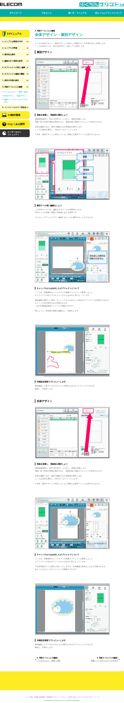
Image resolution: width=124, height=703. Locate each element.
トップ (27, 697)
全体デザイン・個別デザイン (16, 105)
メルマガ (80, 697)
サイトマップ (95, 697)
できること (46, 13)
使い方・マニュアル (77, 13)
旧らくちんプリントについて (108, 13)
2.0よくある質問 (13, 134)
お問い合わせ (72, 697)
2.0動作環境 (11, 124)
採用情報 (42, 697)
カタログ (87, 697)
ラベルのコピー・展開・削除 (48, 661)
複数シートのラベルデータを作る (104, 661)
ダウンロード (15, 13)
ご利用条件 (49, 697)
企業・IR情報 (34, 697)
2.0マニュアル (12, 43)
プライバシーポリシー (60, 697)
